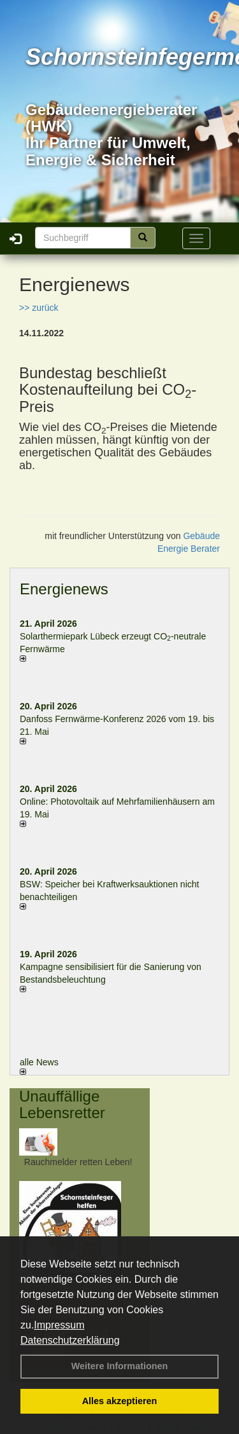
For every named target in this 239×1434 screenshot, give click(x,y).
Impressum (59, 1325)
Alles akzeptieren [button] (119, 1401)
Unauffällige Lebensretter (62, 1104)
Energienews (64, 589)
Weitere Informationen (119, 1366)
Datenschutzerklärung (70, 1340)
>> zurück (38, 308)
